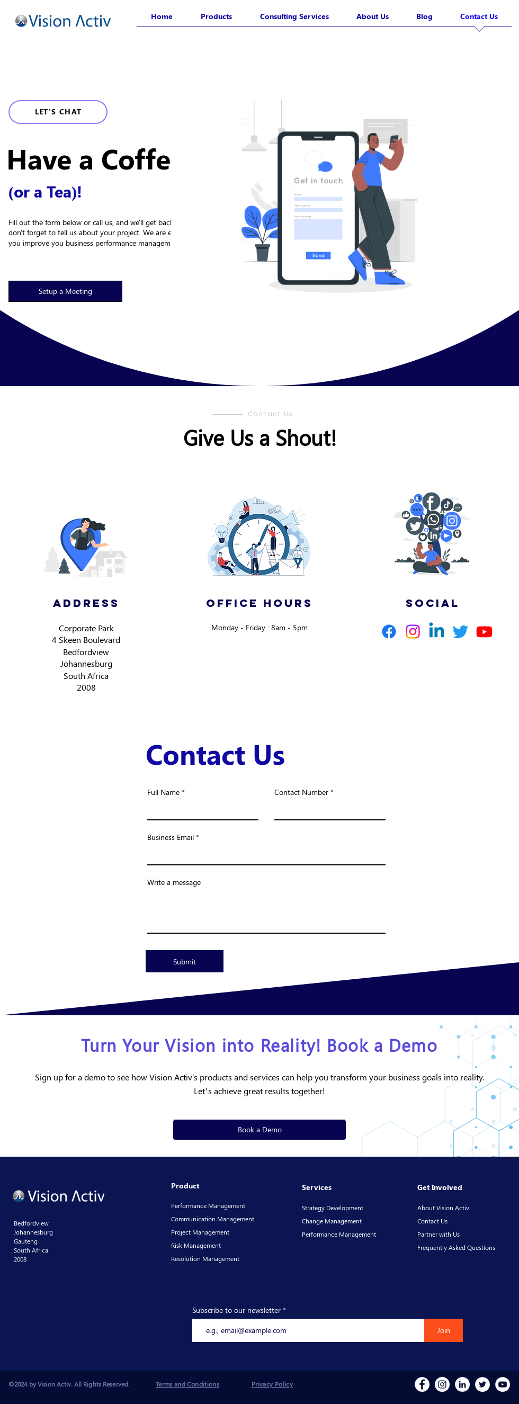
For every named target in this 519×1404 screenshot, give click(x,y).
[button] (65, 291)
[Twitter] (460, 631)
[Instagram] (413, 631)
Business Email (170, 837)
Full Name (163, 792)
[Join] (443, 1330)
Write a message (174, 882)
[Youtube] (484, 631)
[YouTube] (502, 1384)
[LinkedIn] (462, 1384)
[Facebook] (389, 631)
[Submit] (184, 961)
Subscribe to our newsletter (236, 1310)
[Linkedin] (436, 631)
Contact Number (301, 792)
